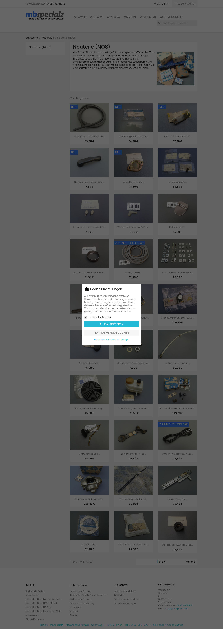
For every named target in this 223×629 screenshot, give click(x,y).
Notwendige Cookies (97, 317)
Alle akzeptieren (111, 324)
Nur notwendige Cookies (111, 332)
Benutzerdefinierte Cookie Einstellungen (111, 339)
